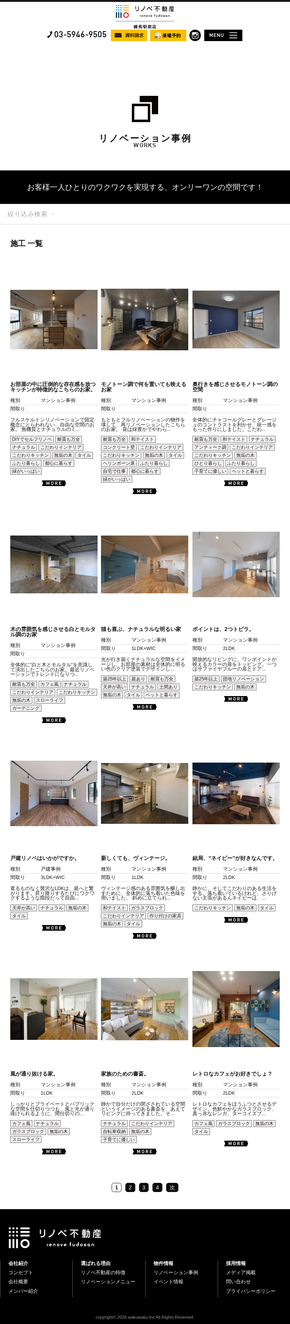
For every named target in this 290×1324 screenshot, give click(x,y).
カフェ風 (49, 684)
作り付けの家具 (165, 916)
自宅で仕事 (114, 471)
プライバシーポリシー (251, 1291)
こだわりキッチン (30, 455)
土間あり (168, 687)
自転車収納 (114, 1131)
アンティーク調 (210, 447)
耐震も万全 (68, 439)
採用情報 (236, 1263)
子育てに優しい (210, 471)
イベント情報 (168, 1281)
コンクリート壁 (119, 447)
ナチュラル (23, 447)
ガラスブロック (147, 908)
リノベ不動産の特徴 (103, 1272)
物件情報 (163, 1263)
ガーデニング (26, 708)
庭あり (138, 679)
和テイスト (142, 439)
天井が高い (114, 687)
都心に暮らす (58, 463)
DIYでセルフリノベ (32, 439)
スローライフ (49, 700)
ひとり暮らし (208, 463)
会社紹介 (18, 1263)
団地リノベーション (243, 679)
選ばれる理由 (96, 1263)
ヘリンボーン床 (119, 463)
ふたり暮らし (26, 463)
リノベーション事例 (176, 1272)
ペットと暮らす (248, 471)
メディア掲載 (241, 1272)
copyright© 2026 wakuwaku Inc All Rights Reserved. (145, 1317)
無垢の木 (63, 455)
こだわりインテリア (61, 447)
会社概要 (18, 1281)
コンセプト (20, 1272)
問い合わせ (238, 1281)
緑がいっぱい (26, 471)
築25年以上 (114, 679)
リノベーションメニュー (108, 1281)
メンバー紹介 (23, 1291)
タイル (84, 455)
